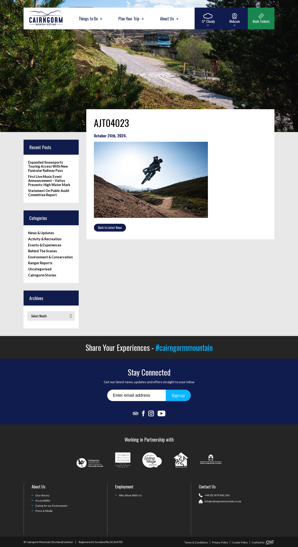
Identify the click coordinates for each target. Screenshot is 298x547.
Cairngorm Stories (42, 275)
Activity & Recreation (44, 239)
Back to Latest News (110, 227)
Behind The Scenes (42, 251)
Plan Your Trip (131, 18)
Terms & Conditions (196, 542)
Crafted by (263, 541)
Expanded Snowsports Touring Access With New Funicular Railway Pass (48, 166)
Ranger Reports (40, 263)
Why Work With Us (130, 495)
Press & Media (43, 510)
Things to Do (90, 18)
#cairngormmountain (184, 347)
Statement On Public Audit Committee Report (48, 193)
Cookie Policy (240, 542)
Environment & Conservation (50, 257)
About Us (169, 18)
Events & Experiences (44, 245)
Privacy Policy (220, 542)
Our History (42, 495)
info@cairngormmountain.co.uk (222, 501)
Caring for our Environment (51, 505)
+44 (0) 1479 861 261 (217, 495)
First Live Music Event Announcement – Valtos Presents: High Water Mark (49, 181)
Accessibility (42, 500)
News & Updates (41, 233)
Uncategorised (40, 269)
